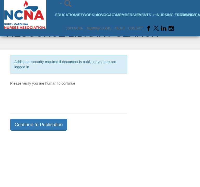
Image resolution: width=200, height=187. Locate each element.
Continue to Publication (39, 124)
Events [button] (145, 15)
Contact (135, 28)
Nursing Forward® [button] (166, 15)
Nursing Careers (186, 15)
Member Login (99, 28)
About (119, 28)
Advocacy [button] (105, 15)
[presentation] (49, 98)
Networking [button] (85, 15)
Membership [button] (125, 15)
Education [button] (64, 15)
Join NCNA (74, 28)
